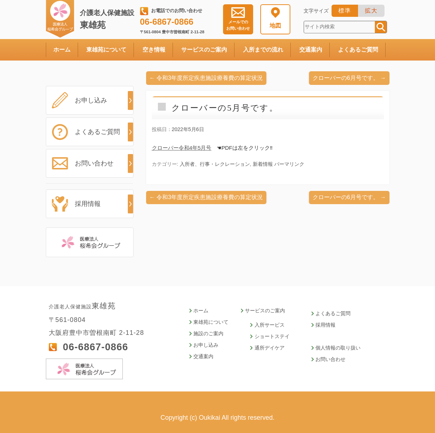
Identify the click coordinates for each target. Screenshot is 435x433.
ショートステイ (268, 336)
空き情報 (153, 50)
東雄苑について (106, 50)
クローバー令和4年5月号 (182, 148)
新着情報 (263, 164)
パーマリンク (289, 164)
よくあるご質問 (358, 50)
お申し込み (91, 100)
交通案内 (310, 50)
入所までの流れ (263, 50)
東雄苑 (108, 19)
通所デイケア (266, 348)
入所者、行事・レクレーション (215, 164)
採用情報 (88, 203)
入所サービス (266, 325)
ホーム (62, 50)
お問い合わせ (238, 25)
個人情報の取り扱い (331, 348)
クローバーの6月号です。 (349, 78)
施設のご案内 (207, 333)
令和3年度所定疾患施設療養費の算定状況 (206, 78)
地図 (275, 26)
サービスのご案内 (204, 50)
